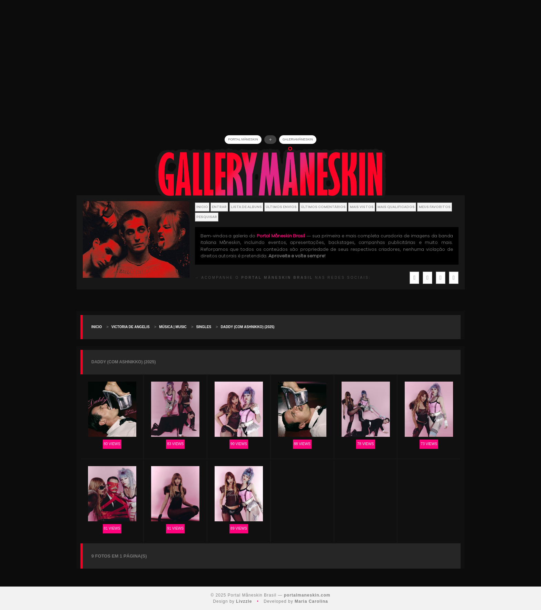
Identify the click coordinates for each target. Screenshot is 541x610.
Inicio (202, 207)
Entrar (219, 207)
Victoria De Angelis (130, 327)
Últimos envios (281, 207)
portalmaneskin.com (307, 595)
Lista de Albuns (246, 207)
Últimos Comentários (323, 207)
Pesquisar (206, 217)
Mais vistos (362, 207)
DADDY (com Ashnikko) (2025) (248, 327)
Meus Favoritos (435, 207)
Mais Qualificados (396, 207)
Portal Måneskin (243, 139)
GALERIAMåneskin (298, 139)
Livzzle (244, 601)
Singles (203, 327)
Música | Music (173, 327)
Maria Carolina (311, 601)
